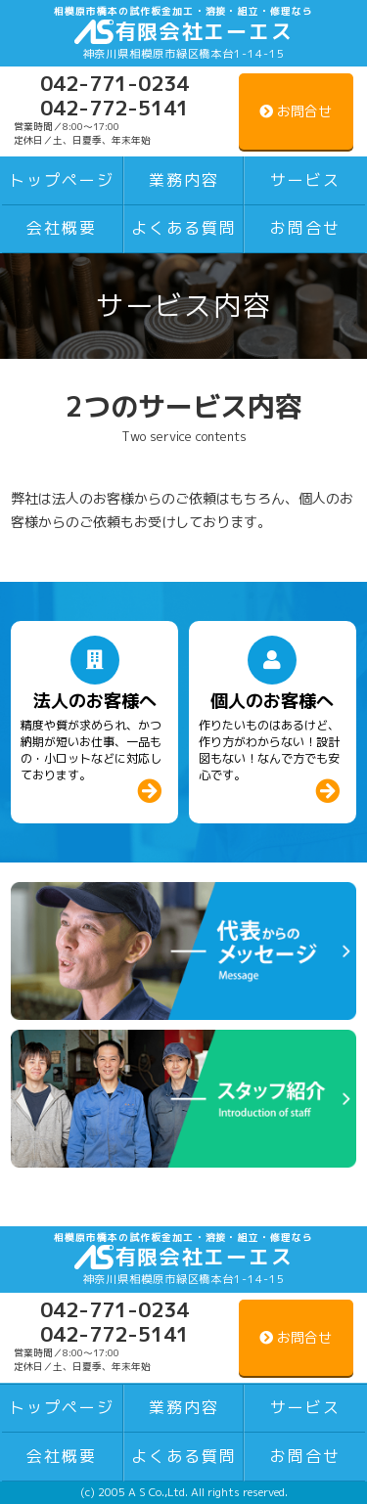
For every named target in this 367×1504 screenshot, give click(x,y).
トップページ (62, 180)
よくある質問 (184, 228)
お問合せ (305, 228)
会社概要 (61, 228)
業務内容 (184, 180)
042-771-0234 (114, 83)
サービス (305, 180)
